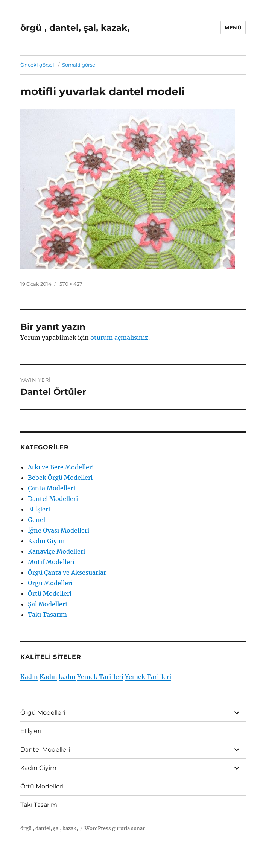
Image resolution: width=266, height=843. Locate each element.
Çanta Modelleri (51, 488)
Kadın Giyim (46, 541)
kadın (67, 676)
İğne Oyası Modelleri (58, 530)
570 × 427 (70, 284)
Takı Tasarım (47, 614)
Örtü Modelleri (49, 593)
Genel (36, 519)
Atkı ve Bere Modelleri (61, 467)
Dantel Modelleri (53, 498)
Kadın (29, 676)
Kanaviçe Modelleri (56, 551)
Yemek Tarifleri (100, 676)
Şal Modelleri (47, 604)
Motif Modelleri (51, 562)
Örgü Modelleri (50, 583)
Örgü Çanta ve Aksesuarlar (67, 572)
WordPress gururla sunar (115, 828)
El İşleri (39, 509)
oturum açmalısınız (119, 337)
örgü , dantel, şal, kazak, (74, 28)
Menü (233, 27)
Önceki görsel (37, 65)
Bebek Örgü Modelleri (60, 477)
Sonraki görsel (79, 65)
